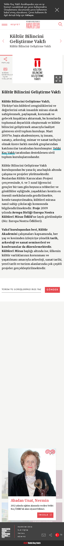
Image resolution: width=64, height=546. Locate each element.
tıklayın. (29, 15)
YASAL (21, 533)
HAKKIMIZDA (25, 527)
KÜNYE (22, 536)
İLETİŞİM (23, 530)
